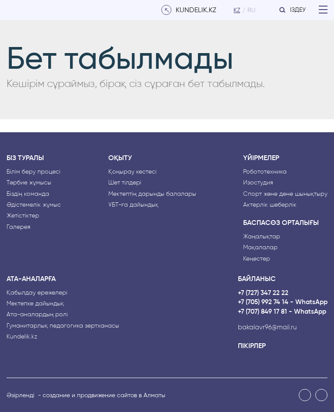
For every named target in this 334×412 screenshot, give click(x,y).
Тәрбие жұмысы (29, 182)
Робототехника (265, 171)
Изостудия (258, 182)
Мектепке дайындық (35, 303)
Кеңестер (256, 258)
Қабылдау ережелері (37, 292)
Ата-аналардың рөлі (37, 314)
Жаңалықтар (261, 236)
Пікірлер (252, 346)
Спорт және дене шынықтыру (285, 194)
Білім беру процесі (33, 171)
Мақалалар (260, 247)
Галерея (18, 227)
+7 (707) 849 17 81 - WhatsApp (282, 311)
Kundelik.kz (22, 336)
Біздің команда (28, 194)
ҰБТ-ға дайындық (133, 204)
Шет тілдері (124, 182)
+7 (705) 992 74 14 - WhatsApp (282, 302)
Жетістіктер (23, 215)
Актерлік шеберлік (270, 204)
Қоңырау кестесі (132, 171)
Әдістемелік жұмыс (34, 204)
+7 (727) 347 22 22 (263, 293)
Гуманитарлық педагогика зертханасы (63, 325)
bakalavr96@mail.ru (267, 327)
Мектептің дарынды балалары (152, 194)
